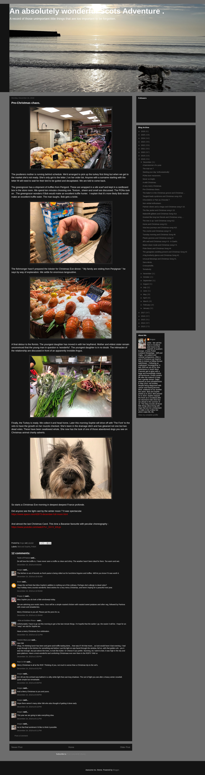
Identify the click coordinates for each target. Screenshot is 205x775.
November (147, 274)
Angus (20, 570)
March (146, 301)
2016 (143, 316)
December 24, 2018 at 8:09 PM (29, 695)
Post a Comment (21, 736)
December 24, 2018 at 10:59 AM (29, 591)
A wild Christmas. (149, 182)
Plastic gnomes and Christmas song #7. (158, 238)
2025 (143, 135)
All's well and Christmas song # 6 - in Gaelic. (160, 241)
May (145, 294)
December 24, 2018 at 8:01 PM (29, 668)
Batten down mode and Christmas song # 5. (160, 245)
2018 (143, 159)
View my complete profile (148, 415)
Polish (33, 547)
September (147, 281)
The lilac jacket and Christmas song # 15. (159, 210)
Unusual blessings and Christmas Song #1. (160, 259)
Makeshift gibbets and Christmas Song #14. (160, 214)
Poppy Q (20, 596)
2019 (143, 156)
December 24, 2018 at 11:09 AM (29, 615)
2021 (143, 149)
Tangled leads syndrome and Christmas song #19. (162, 196)
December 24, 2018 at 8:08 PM (29, 683)
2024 (143, 138)
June (145, 291)
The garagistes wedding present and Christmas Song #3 (165, 252)
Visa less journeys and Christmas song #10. (160, 228)
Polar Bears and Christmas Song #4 (157, 248)
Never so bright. (149, 179)
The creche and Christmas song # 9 (157, 231)
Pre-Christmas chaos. (151, 189)
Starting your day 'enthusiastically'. (156, 172)
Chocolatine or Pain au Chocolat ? (156, 200)
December (147, 162)
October (146, 277)
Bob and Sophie (24, 547)
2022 (143, 145)
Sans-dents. (147, 262)
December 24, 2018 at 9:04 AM (29, 565)
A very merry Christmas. (152, 186)
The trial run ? (148, 169)
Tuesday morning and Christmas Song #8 (159, 235)
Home (71, 747)
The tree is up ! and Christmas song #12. (159, 221)
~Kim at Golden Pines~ (27, 620)
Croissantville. (148, 266)
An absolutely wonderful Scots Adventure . (86, 11)
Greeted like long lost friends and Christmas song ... (163, 217)
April (145, 298)
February (147, 305)
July (145, 287)
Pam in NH (21, 662)
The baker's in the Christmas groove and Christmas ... (164, 193)
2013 (143, 326)
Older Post (125, 747)
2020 (143, 152)
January (146, 308)
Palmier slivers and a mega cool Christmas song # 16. (164, 207)
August (146, 284)
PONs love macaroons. (152, 176)
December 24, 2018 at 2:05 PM (29, 657)
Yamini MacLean (24, 640)
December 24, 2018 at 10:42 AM (29, 577)
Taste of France (23, 558)
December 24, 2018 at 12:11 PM (29, 635)
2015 (143, 320)
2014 (143, 323)
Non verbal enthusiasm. (152, 203)
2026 (143, 131)
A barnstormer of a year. (152, 165)
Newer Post (16, 747)
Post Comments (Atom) (76, 754)
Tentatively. (147, 269)
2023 (143, 142)
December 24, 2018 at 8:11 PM (29, 719)
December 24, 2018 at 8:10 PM (29, 707)
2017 (143, 313)
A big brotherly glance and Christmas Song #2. (161, 255)
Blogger (116, 770)
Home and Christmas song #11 (155, 224)
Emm (19, 582)
